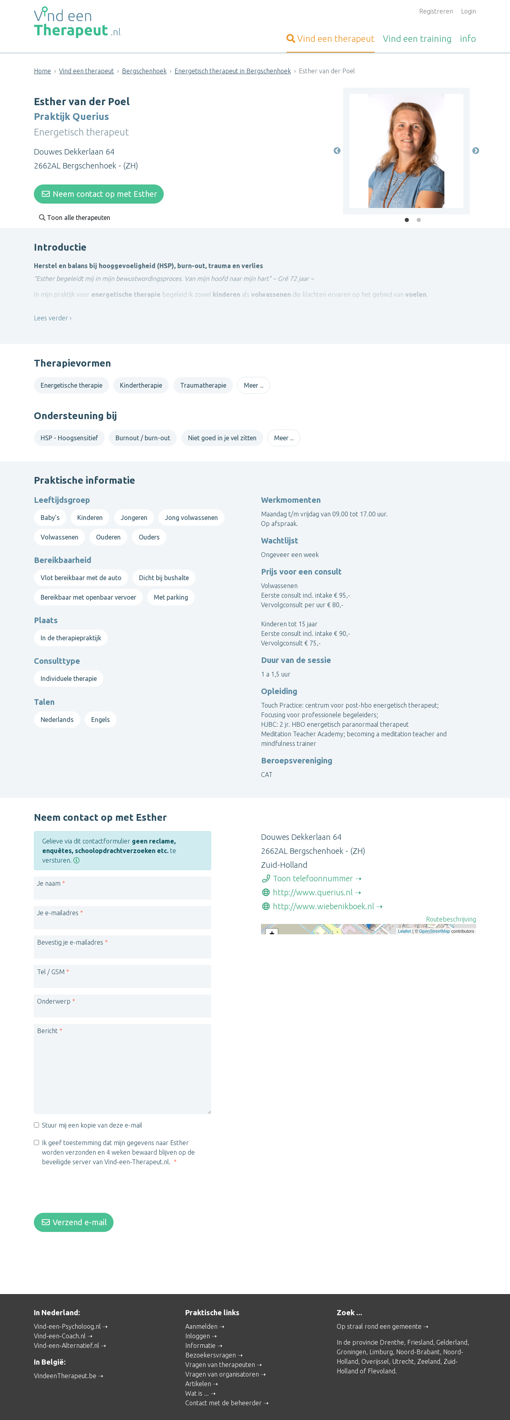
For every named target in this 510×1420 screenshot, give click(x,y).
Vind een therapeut (86, 71)
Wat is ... (197, 1371)
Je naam (49, 869)
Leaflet (404, 978)
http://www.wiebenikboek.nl (317, 892)
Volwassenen (59, 528)
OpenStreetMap (434, 978)
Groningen (351, 1330)
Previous (337, 149)
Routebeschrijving (451, 905)
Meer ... (253, 382)
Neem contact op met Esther (99, 191)
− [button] (272, 933)
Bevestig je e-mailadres (70, 928)
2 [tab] (419, 218)
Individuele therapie (69, 670)
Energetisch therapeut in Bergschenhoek (233, 71)
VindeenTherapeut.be (65, 1353)
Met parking (171, 588)
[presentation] (94, 1177)
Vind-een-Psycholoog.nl (67, 1304)
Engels (100, 711)
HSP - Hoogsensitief (69, 435)
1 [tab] (407, 218)
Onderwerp (54, 987)
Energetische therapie (71, 382)
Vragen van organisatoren (222, 1352)
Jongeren (134, 509)
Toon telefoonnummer (307, 864)
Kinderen (90, 509)
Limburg (381, 1330)
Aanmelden (201, 1304)
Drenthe (392, 1320)
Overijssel (375, 1340)
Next (476, 149)
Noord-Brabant (418, 1330)
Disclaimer (296, 1403)
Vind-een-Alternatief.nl (66, 1324)
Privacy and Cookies (253, 1403)
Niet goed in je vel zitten (222, 435)
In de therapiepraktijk (71, 630)
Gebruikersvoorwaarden (344, 1403)
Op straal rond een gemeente (379, 1304)
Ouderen (108, 528)
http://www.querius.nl (307, 878)
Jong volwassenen (191, 509)
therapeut (330, 38)
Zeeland (428, 1340)
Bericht (47, 1017)
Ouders (149, 528)
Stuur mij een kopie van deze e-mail (92, 1111)
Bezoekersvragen (210, 1333)
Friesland (420, 1320)
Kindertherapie (141, 382)
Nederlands (57, 711)
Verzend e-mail (74, 1208)
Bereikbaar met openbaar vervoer (88, 588)
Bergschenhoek (144, 71)
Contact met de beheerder (223, 1381)
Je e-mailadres (57, 899)
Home (42, 71)
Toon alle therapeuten (74, 214)
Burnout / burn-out (143, 435)
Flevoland (381, 1349)
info (468, 38)
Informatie (200, 1324)
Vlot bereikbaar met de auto (81, 569)
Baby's (50, 509)
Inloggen (197, 1314)
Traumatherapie (203, 382)
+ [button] (272, 921)
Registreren (436, 11)
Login (468, 11)
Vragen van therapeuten (220, 1343)
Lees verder (51, 320)
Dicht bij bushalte (164, 569)
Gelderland (451, 1320)
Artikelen (198, 1362)
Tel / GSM (51, 958)
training (417, 38)
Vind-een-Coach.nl (60, 1314)
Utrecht (403, 1340)
